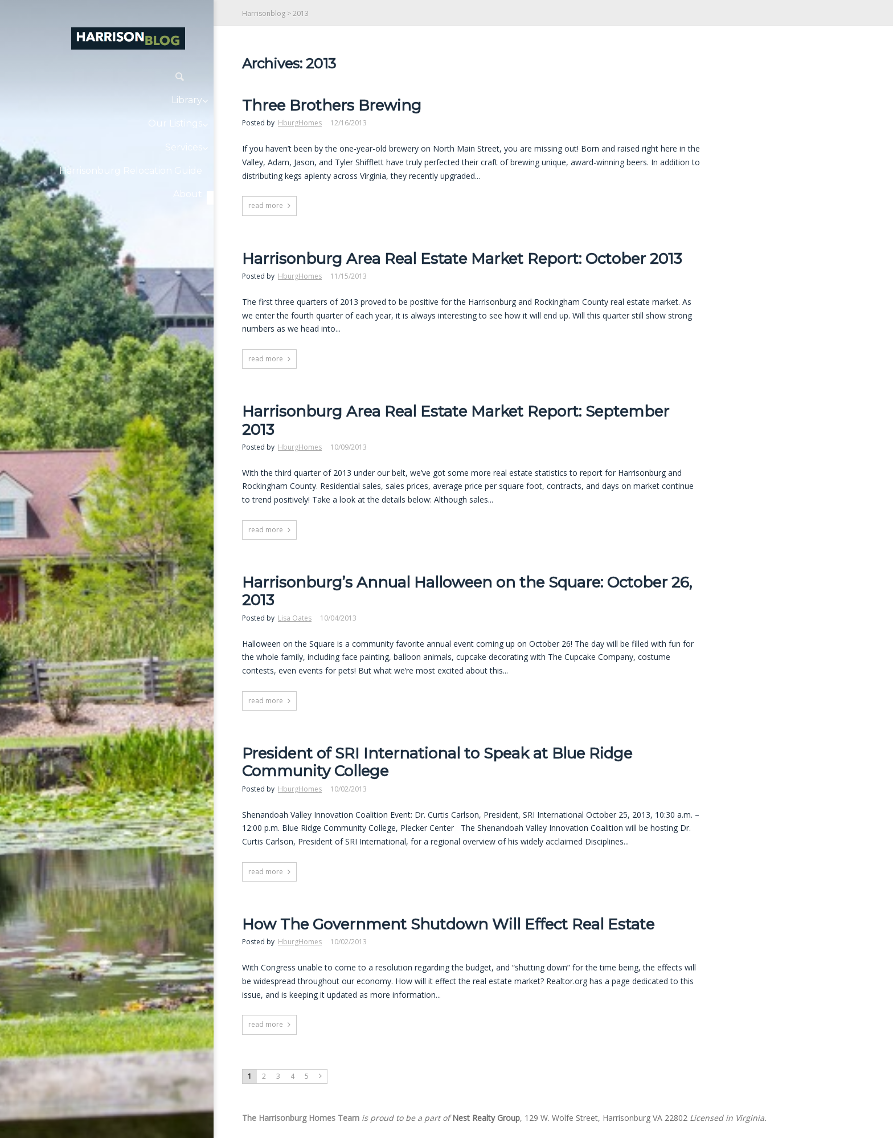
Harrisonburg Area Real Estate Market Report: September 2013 (455, 420)
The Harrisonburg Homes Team (300, 1117)
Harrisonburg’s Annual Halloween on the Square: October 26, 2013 (467, 591)
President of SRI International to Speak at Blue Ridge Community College (437, 762)
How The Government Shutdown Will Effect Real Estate (448, 924)
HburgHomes (300, 123)
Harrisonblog (263, 13)
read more (265, 205)
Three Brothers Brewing (331, 106)
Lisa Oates (295, 618)
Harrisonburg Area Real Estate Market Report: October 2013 (462, 259)
